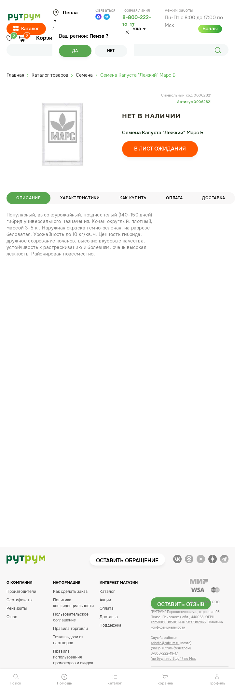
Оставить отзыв (180, 604)
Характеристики (80, 198)
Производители (21, 591)
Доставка (109, 616)
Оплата (174, 198)
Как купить (132, 198)
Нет (111, 50)
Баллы (210, 28)
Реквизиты (17, 608)
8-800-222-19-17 (164, 653)
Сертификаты (19, 600)
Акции (105, 600)
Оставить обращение (127, 560)
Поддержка (110, 625)
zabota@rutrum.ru (165, 643)
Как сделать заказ (70, 591)
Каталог (26, 29)
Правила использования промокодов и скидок (73, 657)
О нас (12, 616)
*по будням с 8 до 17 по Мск (173, 659)
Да (75, 50)
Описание (28, 198)
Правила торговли (70, 628)
